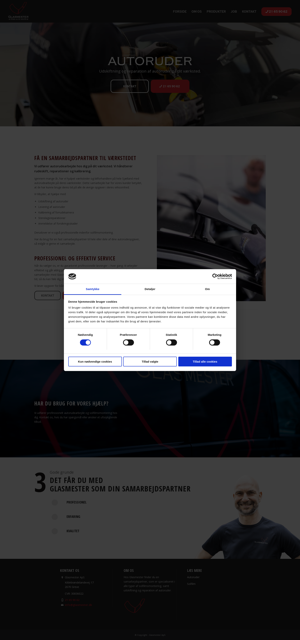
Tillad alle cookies (205, 361)
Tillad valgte (150, 361)
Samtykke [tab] (92, 289)
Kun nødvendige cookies (95, 361)
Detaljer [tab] (150, 289)
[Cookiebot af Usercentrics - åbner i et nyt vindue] (215, 276)
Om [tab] (207, 289)
